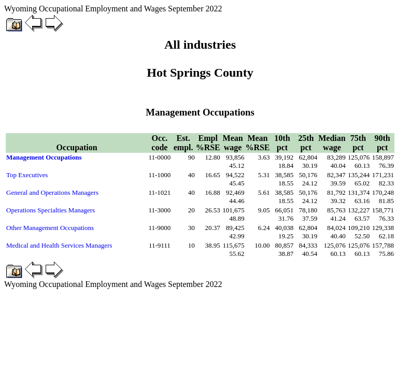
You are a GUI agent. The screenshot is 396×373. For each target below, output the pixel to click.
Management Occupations (44, 157)
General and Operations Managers (52, 192)
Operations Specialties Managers (50, 210)
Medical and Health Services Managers (59, 245)
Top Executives (27, 175)
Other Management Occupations (50, 228)
